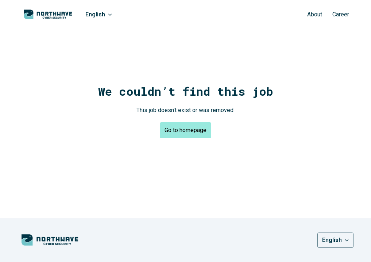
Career (340, 14)
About (314, 14)
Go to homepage (185, 130)
